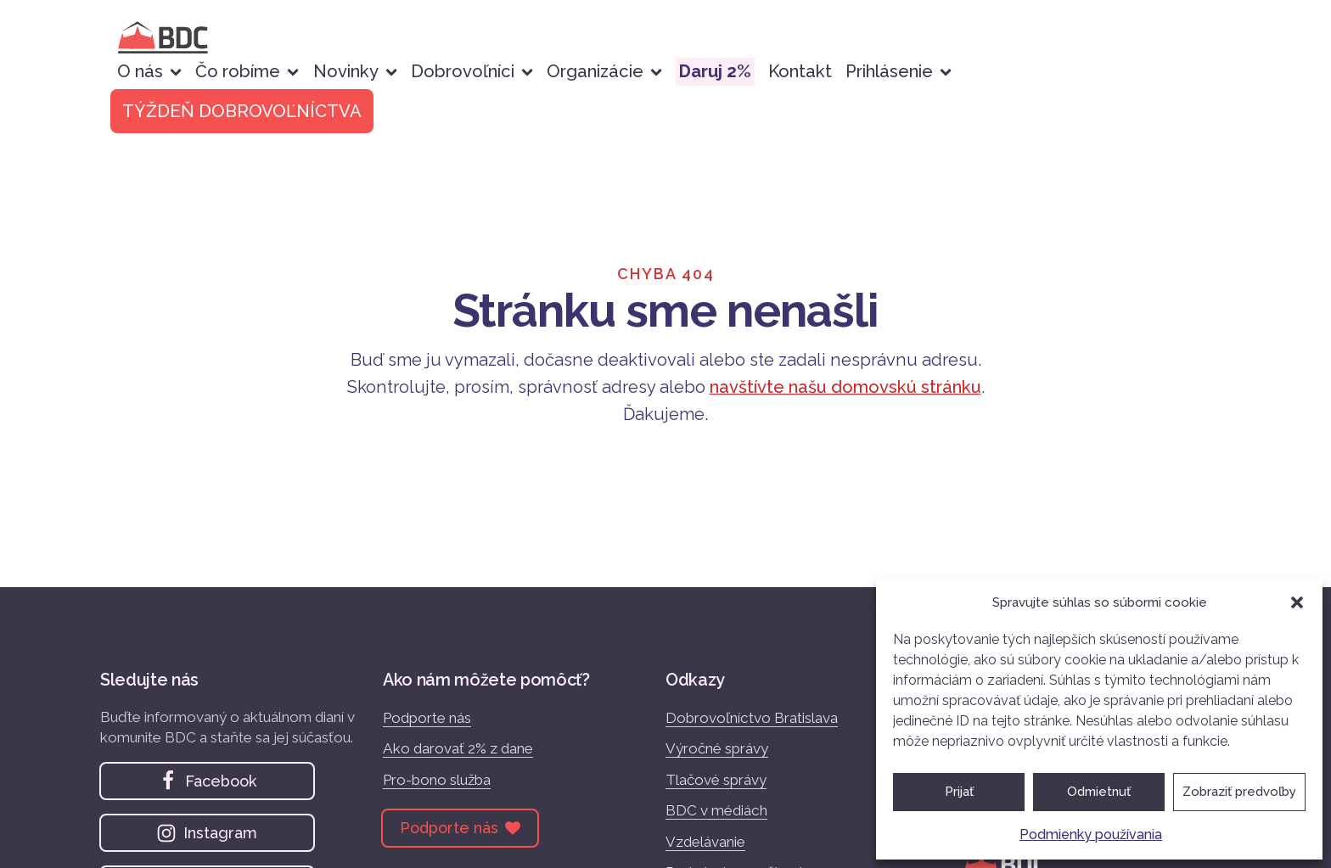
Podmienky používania (1090, 834)
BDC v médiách (716, 810)
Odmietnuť (1099, 791)
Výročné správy (717, 748)
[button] (1297, 602)
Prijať (959, 791)
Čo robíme (247, 71)
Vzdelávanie (705, 841)
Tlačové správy (716, 779)
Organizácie (604, 71)
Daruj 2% (715, 71)
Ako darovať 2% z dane (458, 748)
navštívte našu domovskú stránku (845, 387)
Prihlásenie (898, 71)
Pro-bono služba (437, 779)
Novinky (355, 71)
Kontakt (800, 71)
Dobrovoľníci (472, 71)
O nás (149, 71)
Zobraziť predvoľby (1239, 791)
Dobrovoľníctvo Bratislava (752, 717)
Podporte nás (427, 717)
